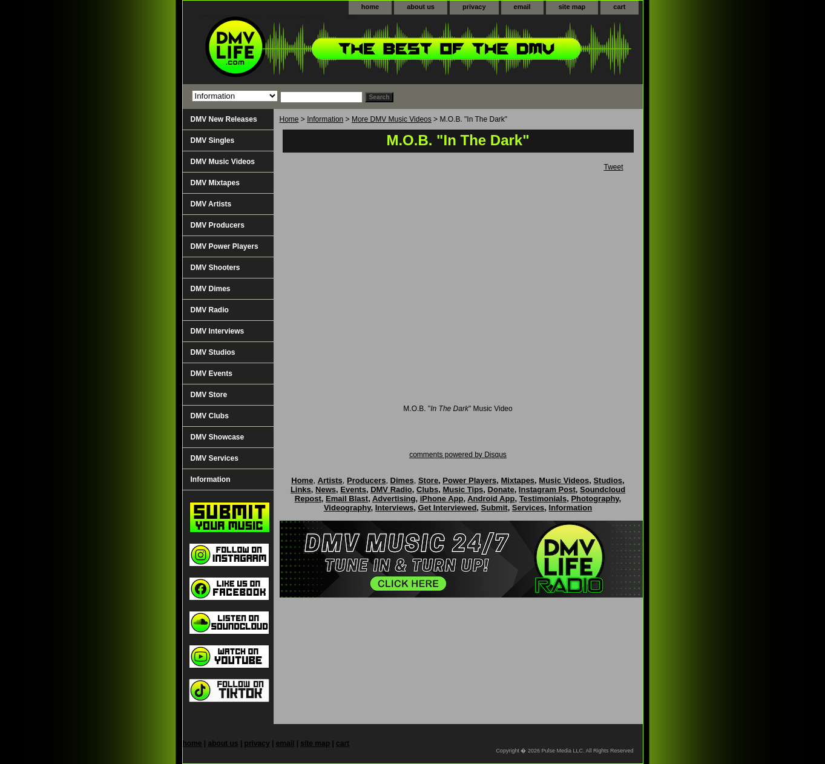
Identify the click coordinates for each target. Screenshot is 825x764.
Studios (607, 480)
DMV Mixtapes (215, 183)
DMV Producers (218, 225)
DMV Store (209, 394)
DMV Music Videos (223, 161)
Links (301, 489)
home (370, 6)
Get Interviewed (447, 507)
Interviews (394, 507)
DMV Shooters (215, 267)
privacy (474, 6)
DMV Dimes (211, 289)
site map (572, 6)
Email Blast (347, 498)
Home (289, 119)
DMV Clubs (210, 416)
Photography (595, 498)
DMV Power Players (224, 246)
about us (421, 6)
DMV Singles (213, 140)
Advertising (394, 498)
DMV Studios (213, 352)
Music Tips (462, 489)
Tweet (613, 167)
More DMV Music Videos (392, 119)
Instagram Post (547, 489)
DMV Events (211, 373)
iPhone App (442, 498)
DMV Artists (211, 204)
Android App (490, 498)
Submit (494, 507)
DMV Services (214, 458)
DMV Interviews (218, 331)
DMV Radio (210, 310)
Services (528, 507)
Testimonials (543, 498)
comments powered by (458, 454)
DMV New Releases (224, 119)
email (522, 6)
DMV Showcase (218, 437)
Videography (347, 507)
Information (325, 119)
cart (619, 6)
